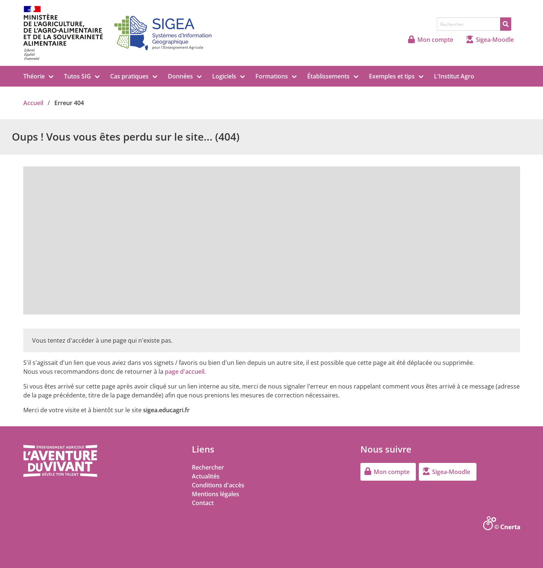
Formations (271, 76)
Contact (203, 503)
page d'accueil (184, 371)
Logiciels (224, 76)
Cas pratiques (129, 76)
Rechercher (208, 467)
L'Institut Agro (454, 76)
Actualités (206, 476)
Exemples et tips (392, 76)
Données (180, 76)
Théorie (34, 76)
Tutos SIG (77, 76)
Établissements (328, 76)
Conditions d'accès (218, 485)
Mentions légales (215, 494)
